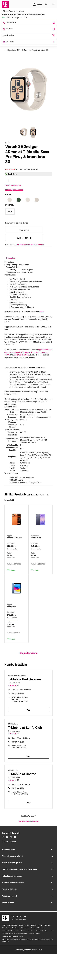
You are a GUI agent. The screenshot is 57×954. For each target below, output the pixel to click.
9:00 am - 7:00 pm (21, 784)
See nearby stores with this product (30, 244)
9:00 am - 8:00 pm (21, 738)
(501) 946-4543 (18, 742)
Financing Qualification (14, 190)
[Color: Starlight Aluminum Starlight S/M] (9, 199)
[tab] (10, 258)
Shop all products (28, 653)
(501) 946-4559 (18, 788)
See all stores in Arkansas (28, 821)
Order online (24, 230)
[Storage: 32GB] (10, 212)
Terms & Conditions (13, 185)
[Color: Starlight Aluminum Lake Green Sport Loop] (18, 199)
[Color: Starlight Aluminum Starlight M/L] (27, 199)
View (28, 710)
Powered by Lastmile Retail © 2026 (28, 950)
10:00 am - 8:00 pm (21, 690)
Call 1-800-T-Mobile (24, 238)
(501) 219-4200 (18, 694)
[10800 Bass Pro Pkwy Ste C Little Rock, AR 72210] (29, 29)
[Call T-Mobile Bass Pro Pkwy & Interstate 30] (29, 22)
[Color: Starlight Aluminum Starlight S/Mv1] (36, 199)
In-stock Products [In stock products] (29, 35)
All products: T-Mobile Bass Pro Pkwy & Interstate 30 (27, 50)
